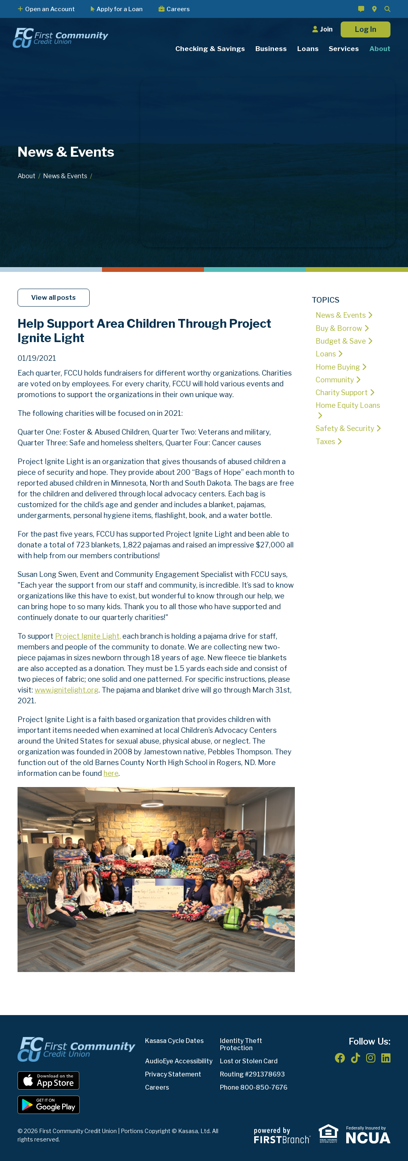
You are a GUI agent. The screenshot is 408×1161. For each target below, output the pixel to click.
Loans (326, 353)
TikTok (355, 1057)
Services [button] (344, 49)
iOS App (49, 1080)
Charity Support (342, 392)
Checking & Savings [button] (210, 49)
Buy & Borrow (339, 328)
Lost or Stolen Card (250, 1061)
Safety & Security (346, 428)
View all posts (54, 297)
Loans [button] (308, 49)
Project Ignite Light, (89, 636)
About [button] (379, 49)
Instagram (370, 1057)
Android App (49, 1104)
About (27, 176)
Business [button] (271, 49)
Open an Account (50, 9)
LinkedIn (385, 1057)
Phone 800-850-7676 (254, 1087)
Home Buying (338, 366)
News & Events (67, 176)
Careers (178, 9)
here (111, 773)
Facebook (340, 1057)
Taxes (325, 441)
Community (335, 379)
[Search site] (387, 9)
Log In (365, 29)
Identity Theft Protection (242, 1044)
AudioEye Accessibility (180, 1061)
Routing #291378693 (253, 1074)
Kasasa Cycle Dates (175, 1040)
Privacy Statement (174, 1074)
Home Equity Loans (348, 404)
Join (326, 29)
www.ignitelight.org (68, 690)
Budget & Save (341, 340)
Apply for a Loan (119, 9)
